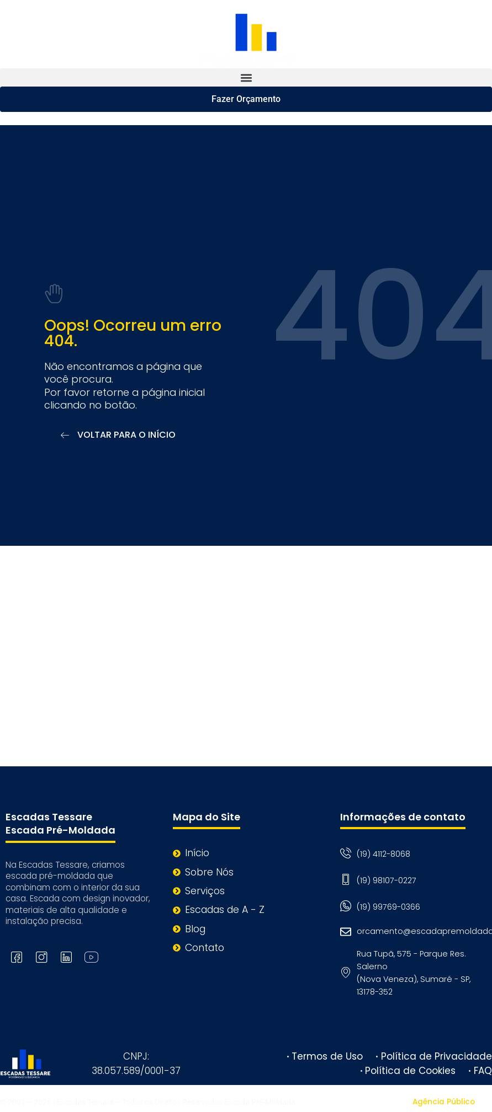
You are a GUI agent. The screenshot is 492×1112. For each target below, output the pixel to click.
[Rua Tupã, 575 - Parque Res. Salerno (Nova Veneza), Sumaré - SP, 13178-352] (246, 656)
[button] (246, 77)
